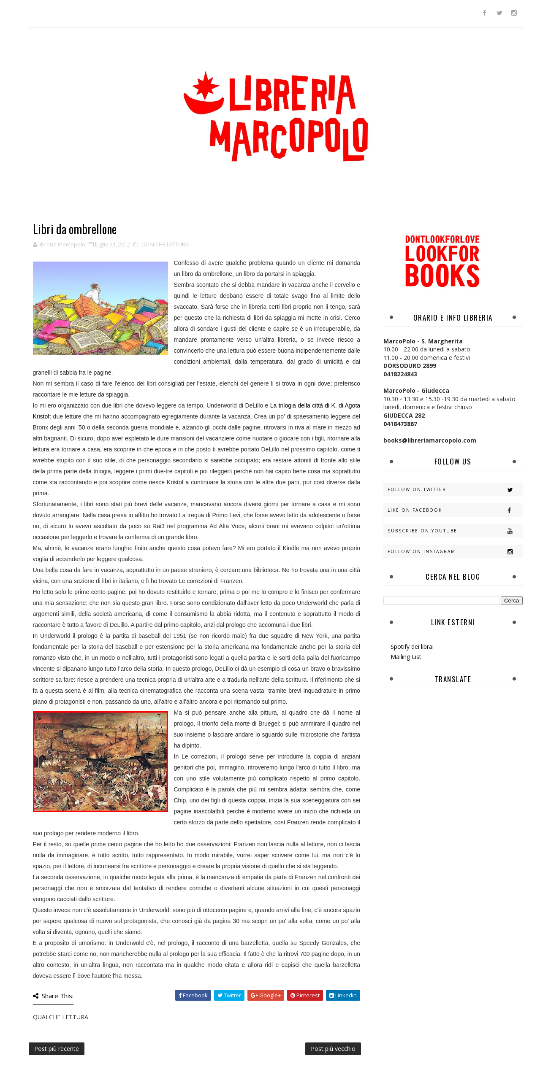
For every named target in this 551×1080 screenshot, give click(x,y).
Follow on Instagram (455, 551)
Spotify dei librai (412, 647)
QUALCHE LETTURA (165, 244)
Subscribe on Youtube (455, 531)
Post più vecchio (333, 1049)
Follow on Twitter (455, 489)
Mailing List (406, 657)
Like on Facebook (455, 510)
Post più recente (56, 1049)
